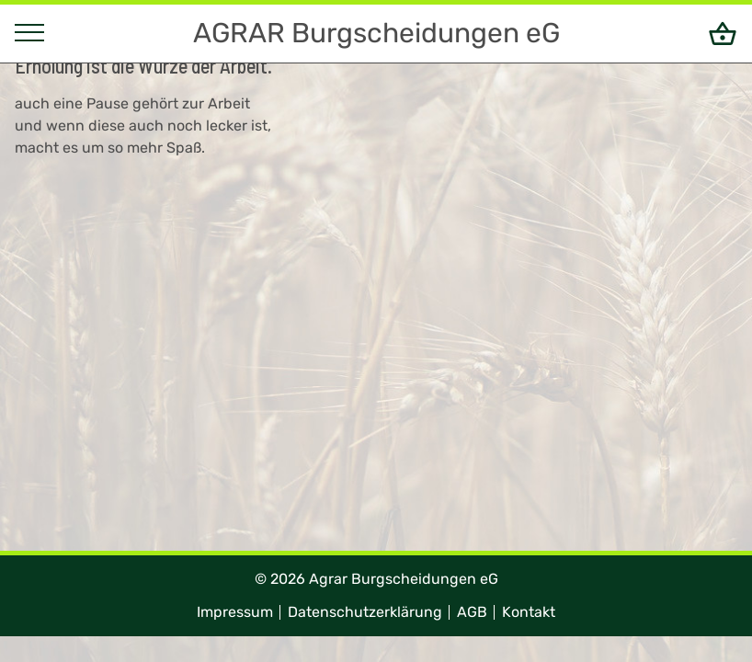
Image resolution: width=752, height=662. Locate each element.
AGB (472, 612)
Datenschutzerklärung (365, 612)
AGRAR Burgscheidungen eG (376, 33)
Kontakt (528, 612)
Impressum (235, 612)
